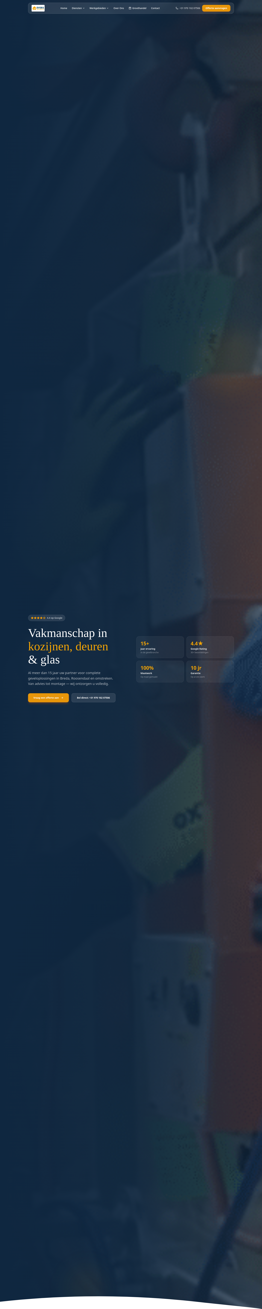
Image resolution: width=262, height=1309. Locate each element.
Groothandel (137, 8)
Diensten (78, 8)
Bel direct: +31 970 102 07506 (93, 697)
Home (63, 8)
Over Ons (118, 8)
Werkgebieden (99, 8)
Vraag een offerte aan (48, 697)
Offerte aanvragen (216, 8)
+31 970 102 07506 (188, 8)
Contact (155, 8)
